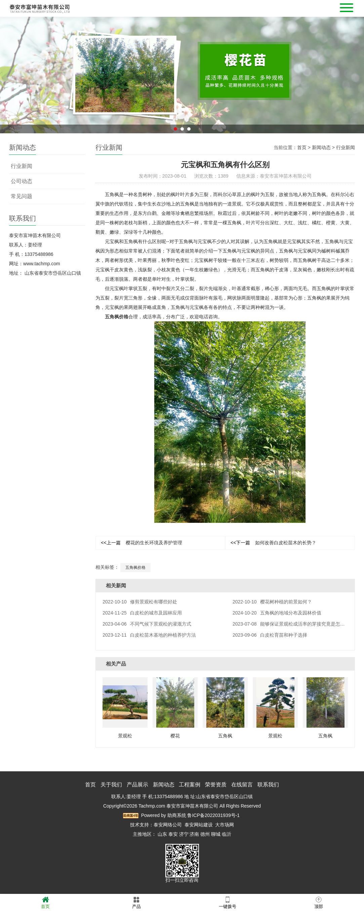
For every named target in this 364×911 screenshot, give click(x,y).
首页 (302, 147)
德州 (205, 834)
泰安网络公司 (168, 824)
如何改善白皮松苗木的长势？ (273, 542)
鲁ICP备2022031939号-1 (213, 815)
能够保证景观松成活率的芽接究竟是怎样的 (291, 624)
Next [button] (290, 83)
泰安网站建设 (199, 824)
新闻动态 (321, 147)
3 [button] (189, 137)
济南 (194, 834)
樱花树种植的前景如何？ (272, 601)
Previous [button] (74, 83)
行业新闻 (21, 166)
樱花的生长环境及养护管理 (141, 542)
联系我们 (268, 784)
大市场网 (224, 824)
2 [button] (182, 137)
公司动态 (21, 181)
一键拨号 (227, 902)
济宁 (184, 834)
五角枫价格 (116, 316)
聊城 (215, 834)
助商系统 (176, 815)
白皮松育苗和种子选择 (270, 635)
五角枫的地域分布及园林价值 (277, 613)
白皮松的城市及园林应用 (142, 613)
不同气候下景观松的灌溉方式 (147, 624)
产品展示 (137, 784)
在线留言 (242, 784)
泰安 (173, 834)
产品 (136, 902)
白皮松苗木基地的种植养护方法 (149, 635)
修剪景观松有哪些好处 (140, 601)
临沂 (226, 834)
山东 (162, 834)
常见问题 (21, 196)
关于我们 (111, 784)
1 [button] (175, 137)
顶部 (318, 902)
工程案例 (189, 784)
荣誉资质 (216, 784)
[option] (182, 84)
